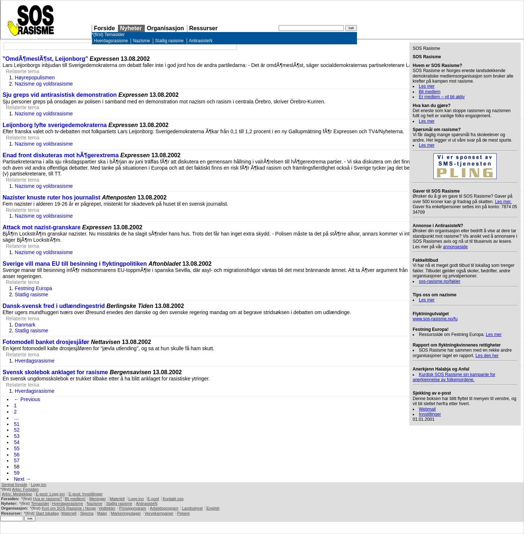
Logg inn (38, 484)
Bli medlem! (75, 499)
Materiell (117, 499)
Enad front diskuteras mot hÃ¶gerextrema (61, 155)
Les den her (487, 355)
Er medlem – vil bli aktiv (442, 96)
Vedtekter (107, 508)
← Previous (27, 399)
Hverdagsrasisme (111, 40)
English (212, 508)
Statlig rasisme (169, 40)
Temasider (114, 34)
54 (17, 442)
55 (17, 448)
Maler (102, 513)
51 (17, 424)
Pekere (183, 513)
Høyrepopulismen (35, 77)
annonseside (455, 246)
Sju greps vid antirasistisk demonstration (60, 95)
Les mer (426, 86)
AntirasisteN (201, 40)
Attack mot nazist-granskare (41, 227)
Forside (104, 28)
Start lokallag (47, 513)
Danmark (25, 325)
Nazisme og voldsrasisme (44, 84)
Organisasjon (165, 28)
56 (17, 455)
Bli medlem (429, 91)
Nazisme (141, 40)
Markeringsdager (126, 513)
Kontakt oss (173, 499)
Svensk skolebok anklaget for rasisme (55, 372)
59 (17, 473)
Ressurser (203, 28)
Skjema (87, 513)
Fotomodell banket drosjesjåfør (46, 342)
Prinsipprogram (132, 508)
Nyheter (131, 28)
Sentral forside (14, 484)
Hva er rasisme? (47, 499)
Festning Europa (33, 288)
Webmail (427, 409)
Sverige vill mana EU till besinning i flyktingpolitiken (75, 264)
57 (17, 460)
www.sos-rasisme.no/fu (435, 318)
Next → (22, 479)
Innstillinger (430, 414)
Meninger (97, 499)
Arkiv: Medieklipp (17, 494)
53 (17, 436)
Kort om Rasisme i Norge (68, 508)
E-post (153, 499)
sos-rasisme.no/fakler (439, 281)
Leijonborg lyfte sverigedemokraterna (55, 125)
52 (17, 430)
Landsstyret (192, 508)
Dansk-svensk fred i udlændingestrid (54, 306)
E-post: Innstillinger (85, 494)
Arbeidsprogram (164, 508)
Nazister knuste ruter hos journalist (51, 197)
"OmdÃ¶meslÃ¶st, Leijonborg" (45, 59)
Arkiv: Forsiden (25, 489)
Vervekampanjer (159, 513)
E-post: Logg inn (50, 494)
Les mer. (503, 201)
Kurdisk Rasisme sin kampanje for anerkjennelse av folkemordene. (454, 377)
